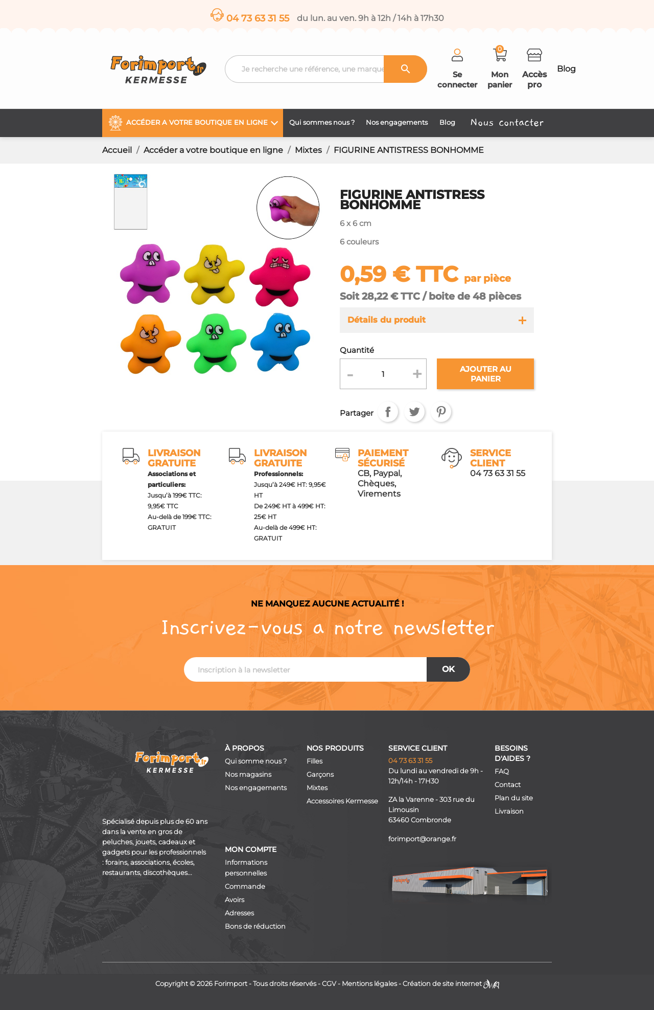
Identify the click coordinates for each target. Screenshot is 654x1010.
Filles (314, 761)
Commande (245, 886)
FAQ (502, 771)
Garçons (320, 774)
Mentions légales (369, 983)
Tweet (414, 411)
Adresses (239, 913)
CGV (329, 983)
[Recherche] (326, 69)
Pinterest (441, 411)
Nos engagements (256, 788)
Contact (508, 785)
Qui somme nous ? (256, 761)
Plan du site (514, 798)
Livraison (509, 811)
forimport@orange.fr (422, 839)
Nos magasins (248, 774)
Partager (388, 411)
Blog (566, 69)
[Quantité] (383, 374)
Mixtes (317, 788)
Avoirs (234, 900)
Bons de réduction (255, 926)
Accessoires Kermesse (342, 801)
